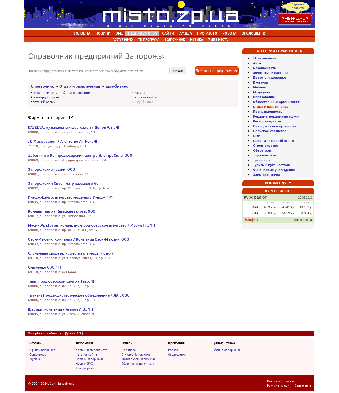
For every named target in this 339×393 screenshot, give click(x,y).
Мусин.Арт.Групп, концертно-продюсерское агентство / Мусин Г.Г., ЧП (91, 225)
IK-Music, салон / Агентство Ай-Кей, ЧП (63, 141)
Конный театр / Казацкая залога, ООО (61, 211)
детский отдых (44, 102)
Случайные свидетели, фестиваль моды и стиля (71, 253)
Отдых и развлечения (79, 86)
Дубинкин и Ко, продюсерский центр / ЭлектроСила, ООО (80, 155)
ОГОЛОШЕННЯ (254, 33)
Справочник (42, 86)
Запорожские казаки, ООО (51, 169)
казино (140, 92)
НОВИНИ (103, 33)
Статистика (303, 386)
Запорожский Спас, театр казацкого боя (64, 183)
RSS (125, 368)
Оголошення (177, 354)
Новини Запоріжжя (89, 359)
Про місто (129, 350)
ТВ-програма (85, 368)
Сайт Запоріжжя (61, 384)
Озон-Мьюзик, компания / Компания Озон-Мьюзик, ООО (78, 239)
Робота (173, 350)
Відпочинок (37, 354)
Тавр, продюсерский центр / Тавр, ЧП (62, 281)
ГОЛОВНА (82, 33)
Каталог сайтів (86, 354)
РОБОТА (229, 33)
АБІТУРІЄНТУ (123, 39)
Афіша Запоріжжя (42, 350)
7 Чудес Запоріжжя (136, 354)
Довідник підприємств (91, 350)
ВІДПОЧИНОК (175, 39)
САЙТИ (168, 33)
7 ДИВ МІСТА (218, 39)
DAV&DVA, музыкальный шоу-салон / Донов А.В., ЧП (74, 127)
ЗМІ (119, 33)
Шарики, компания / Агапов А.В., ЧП (60, 309)
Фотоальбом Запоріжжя (139, 359)
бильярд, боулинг (46, 97)
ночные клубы (146, 97)
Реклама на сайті (279, 386)
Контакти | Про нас (281, 381)
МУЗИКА (196, 39)
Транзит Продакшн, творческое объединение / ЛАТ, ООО (79, 295)
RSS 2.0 (75, 333)
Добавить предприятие (217, 71)
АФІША (185, 33)
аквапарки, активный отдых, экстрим (61, 92)
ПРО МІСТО (207, 33)
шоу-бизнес (117, 86)
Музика (34, 359)
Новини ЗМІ (84, 364)
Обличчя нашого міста (138, 364)
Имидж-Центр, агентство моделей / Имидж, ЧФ (70, 197)
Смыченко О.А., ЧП (44, 267)
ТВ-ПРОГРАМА (148, 39)
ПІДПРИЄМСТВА (142, 33)
